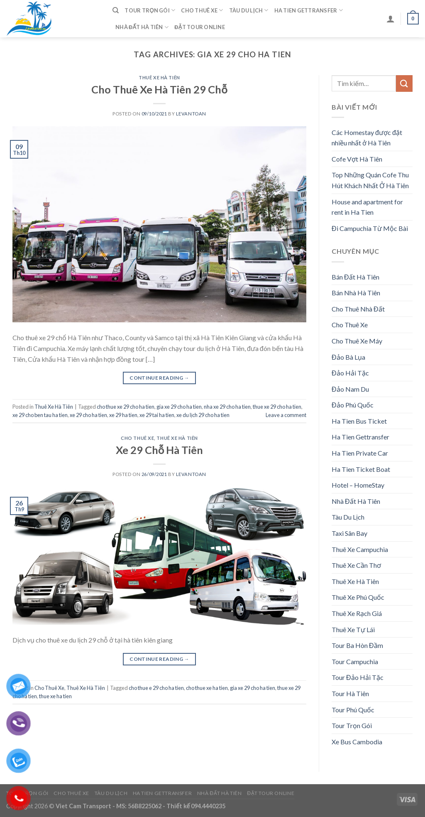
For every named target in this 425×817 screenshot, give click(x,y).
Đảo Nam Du (350, 389)
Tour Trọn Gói (150, 10)
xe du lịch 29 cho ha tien (203, 415)
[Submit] (404, 83)
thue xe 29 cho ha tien (277, 406)
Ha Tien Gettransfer (308, 10)
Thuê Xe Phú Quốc (358, 597)
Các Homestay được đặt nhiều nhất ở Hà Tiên (367, 137)
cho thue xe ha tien (207, 688)
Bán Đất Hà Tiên (355, 277)
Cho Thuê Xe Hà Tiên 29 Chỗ (159, 89)
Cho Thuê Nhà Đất (358, 309)
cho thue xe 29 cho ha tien (125, 406)
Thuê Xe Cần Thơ (356, 565)
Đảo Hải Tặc (350, 373)
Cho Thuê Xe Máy (357, 341)
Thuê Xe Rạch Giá (357, 613)
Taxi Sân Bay (349, 533)
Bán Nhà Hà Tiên (356, 293)
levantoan (191, 113)
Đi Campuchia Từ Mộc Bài (370, 228)
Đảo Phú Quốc (353, 405)
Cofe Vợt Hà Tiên (357, 159)
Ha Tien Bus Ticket (359, 421)
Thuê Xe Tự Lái (353, 629)
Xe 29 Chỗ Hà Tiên (159, 450)
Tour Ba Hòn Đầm (357, 645)
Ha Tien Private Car (360, 453)
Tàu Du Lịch (249, 10)
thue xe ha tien (55, 696)
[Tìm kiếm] (115, 10)
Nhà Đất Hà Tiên (142, 27)
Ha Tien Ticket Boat (361, 469)
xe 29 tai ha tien (156, 415)
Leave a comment (286, 415)
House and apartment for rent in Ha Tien (367, 207)
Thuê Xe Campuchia (360, 549)
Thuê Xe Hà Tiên (159, 77)
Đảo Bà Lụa (348, 357)
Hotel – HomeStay (358, 485)
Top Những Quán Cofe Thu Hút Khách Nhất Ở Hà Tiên (370, 180)
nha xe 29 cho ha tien (227, 406)
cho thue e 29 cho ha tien (156, 688)
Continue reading (159, 378)
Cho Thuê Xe (202, 10)
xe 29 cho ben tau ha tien (40, 415)
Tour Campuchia (355, 661)
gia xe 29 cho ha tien (179, 406)
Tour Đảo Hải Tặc (357, 677)
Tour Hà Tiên (350, 693)
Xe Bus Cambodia (357, 742)
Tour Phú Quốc (353, 710)
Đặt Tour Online (199, 27)
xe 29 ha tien (123, 415)
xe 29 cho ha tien (88, 415)
